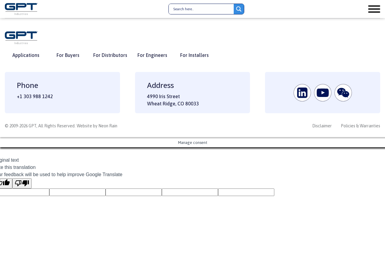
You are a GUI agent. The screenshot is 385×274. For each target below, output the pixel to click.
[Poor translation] (22, 183)
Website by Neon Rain (97, 125)
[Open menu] (374, 9)
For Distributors (110, 55)
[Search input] (202, 9)
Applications (25, 55)
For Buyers (68, 55)
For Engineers (152, 55)
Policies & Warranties (360, 125)
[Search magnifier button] (239, 9)
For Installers (194, 55)
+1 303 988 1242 (35, 96)
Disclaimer (322, 125)
